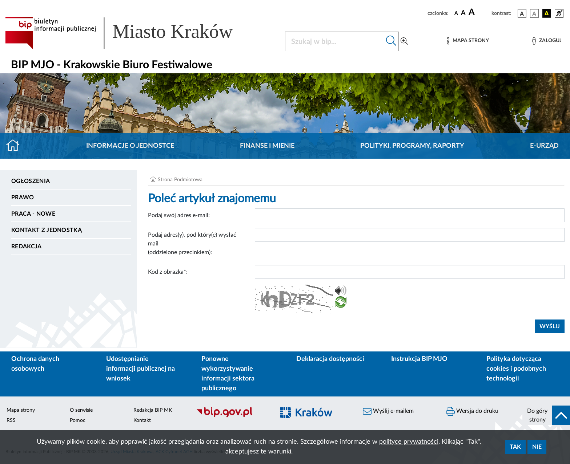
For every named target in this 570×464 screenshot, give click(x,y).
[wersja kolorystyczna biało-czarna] (534, 13)
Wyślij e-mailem (388, 411)
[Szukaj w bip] (391, 41)
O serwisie (81, 410)
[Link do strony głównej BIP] (129, 33)
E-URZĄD (544, 146)
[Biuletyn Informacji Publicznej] (232, 416)
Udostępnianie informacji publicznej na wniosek (140, 369)
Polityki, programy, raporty (412, 146)
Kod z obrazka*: (168, 272)
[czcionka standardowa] (456, 13)
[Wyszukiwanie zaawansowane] (404, 41)
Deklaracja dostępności (330, 359)
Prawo (22, 197)
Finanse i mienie (267, 146)
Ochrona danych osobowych (35, 364)
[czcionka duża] (479, 12)
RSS (11, 420)
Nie (537, 447)
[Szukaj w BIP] (334, 41)
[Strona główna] (15, 146)
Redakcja (26, 246)
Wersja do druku (472, 411)
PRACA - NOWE (33, 214)
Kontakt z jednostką (46, 230)
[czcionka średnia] (463, 13)
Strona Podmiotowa (180, 179)
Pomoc (77, 420)
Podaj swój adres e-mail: (179, 215)
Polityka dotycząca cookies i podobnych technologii (516, 369)
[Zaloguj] (546, 41)
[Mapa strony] (468, 41)
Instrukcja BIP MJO (419, 359)
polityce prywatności (408, 442)
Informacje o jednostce (130, 146)
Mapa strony (21, 410)
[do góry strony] (546, 415)
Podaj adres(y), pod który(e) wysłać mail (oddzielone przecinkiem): (192, 243)
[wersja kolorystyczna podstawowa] (522, 13)
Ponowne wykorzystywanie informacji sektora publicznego (227, 374)
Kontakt (142, 420)
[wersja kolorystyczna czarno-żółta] (546, 13)
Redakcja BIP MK (152, 410)
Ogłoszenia (30, 181)
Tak (515, 447)
